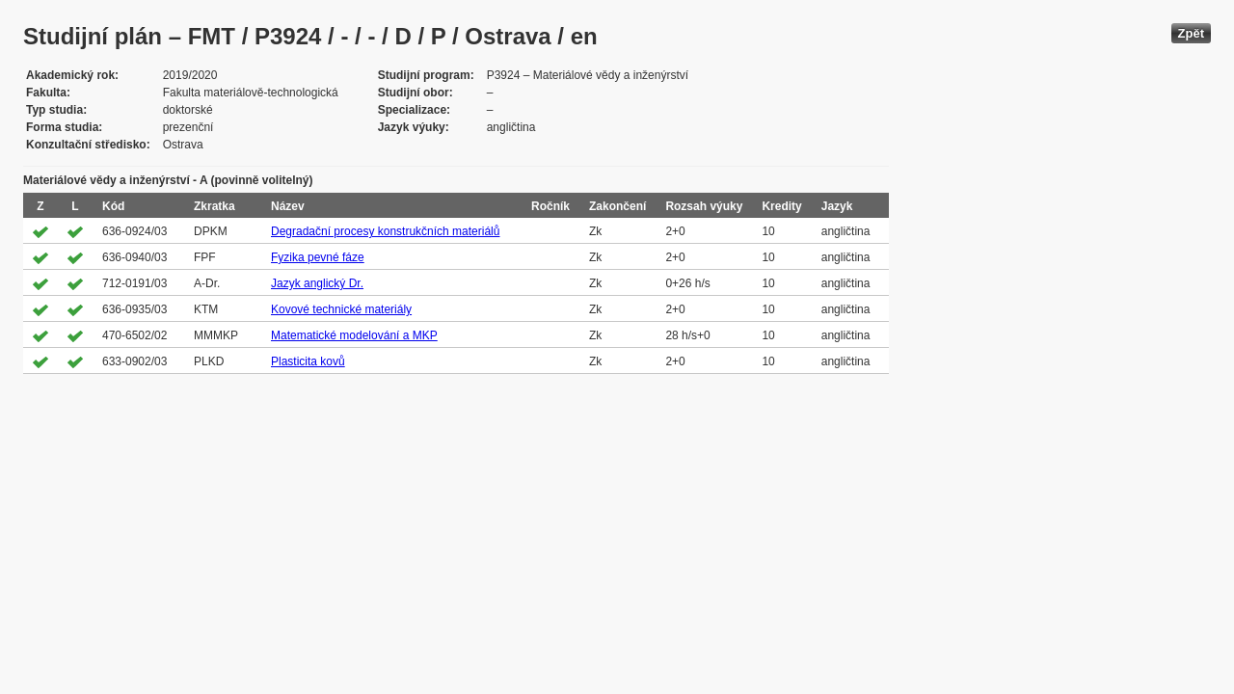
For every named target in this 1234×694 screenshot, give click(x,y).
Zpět (1191, 33)
